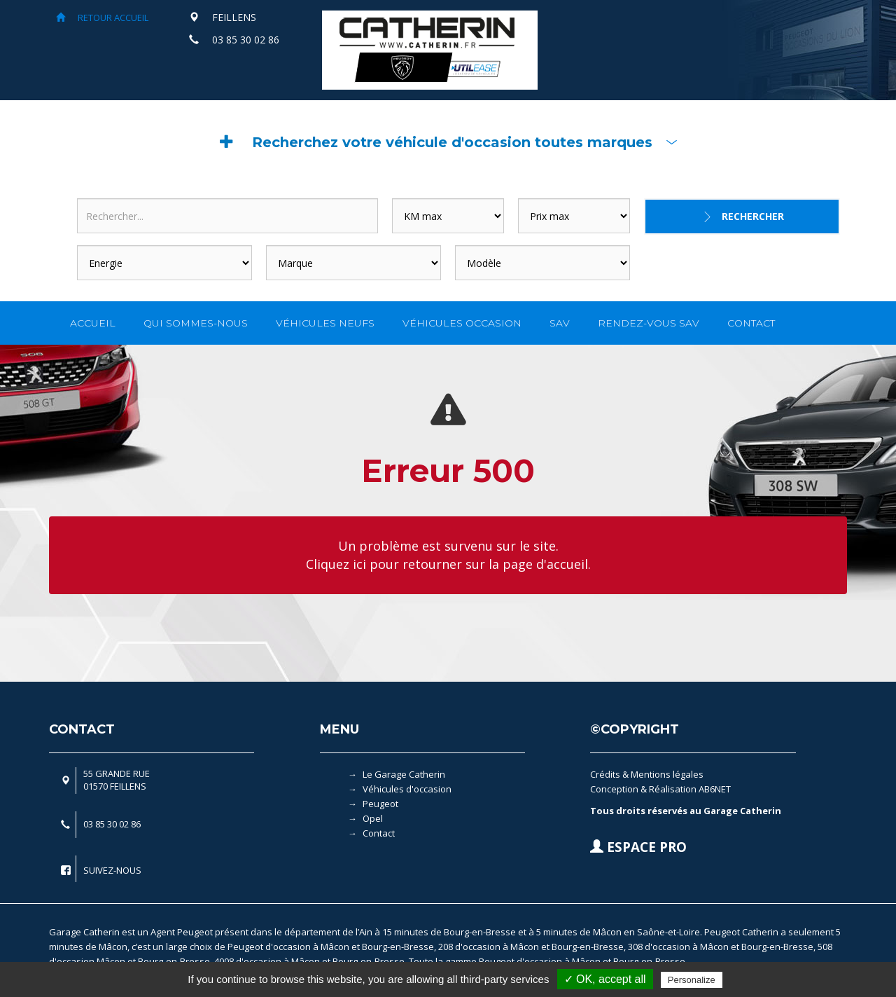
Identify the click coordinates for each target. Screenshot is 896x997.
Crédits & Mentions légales (647, 774)
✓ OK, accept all (605, 979)
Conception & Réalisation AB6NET (660, 789)
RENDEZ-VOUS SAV (648, 323)
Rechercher (753, 216)
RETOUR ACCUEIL (102, 17)
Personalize (691, 980)
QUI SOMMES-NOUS (196, 323)
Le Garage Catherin (404, 774)
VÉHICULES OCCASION (462, 323)
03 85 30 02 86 (245, 39)
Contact (379, 833)
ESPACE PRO (638, 847)
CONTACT (751, 323)
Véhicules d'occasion (407, 789)
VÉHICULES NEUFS (325, 323)
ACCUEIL (92, 323)
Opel (373, 818)
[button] (448, 142)
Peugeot (380, 803)
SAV (560, 323)
